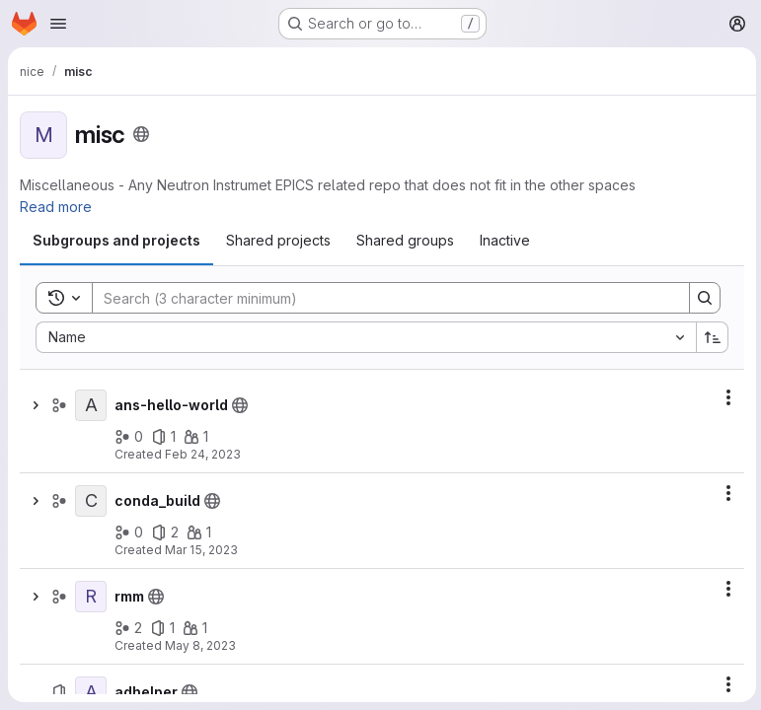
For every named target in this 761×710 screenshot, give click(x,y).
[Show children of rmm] (35, 596)
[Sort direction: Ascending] (709, 337)
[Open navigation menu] (58, 23)
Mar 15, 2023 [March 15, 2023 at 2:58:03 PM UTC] (201, 549)
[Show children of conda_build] (35, 501)
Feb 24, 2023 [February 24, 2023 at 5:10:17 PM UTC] (203, 454)
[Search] (379, 298)
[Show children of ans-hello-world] (35, 405)
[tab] (116, 240)
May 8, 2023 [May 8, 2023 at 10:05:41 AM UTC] (200, 645)
